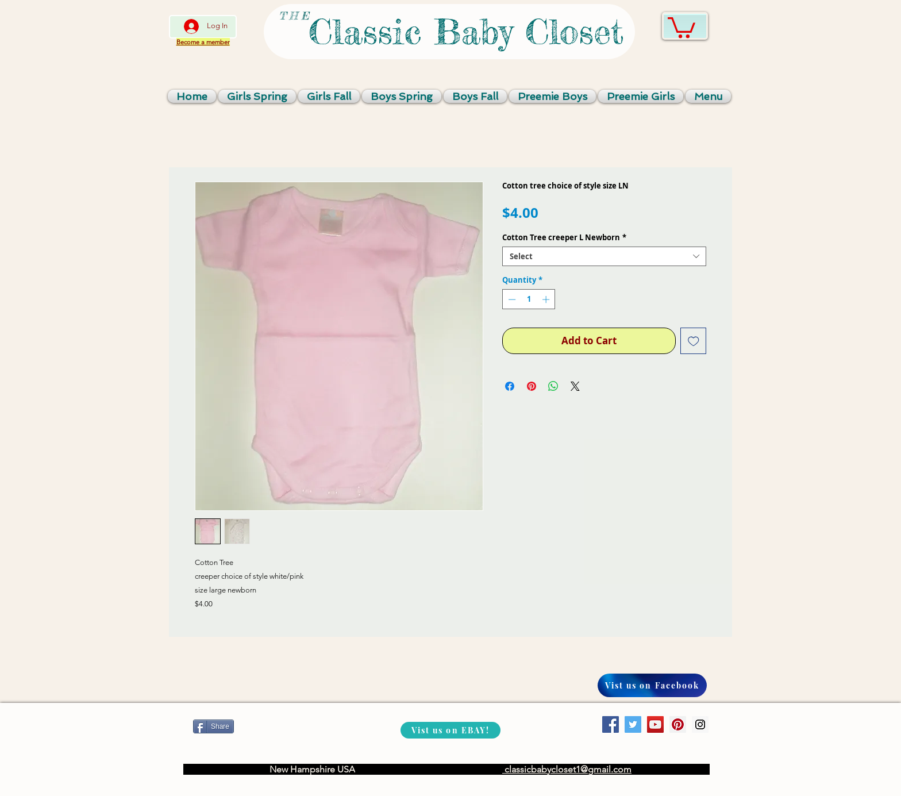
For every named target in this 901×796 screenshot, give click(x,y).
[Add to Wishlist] (693, 341)
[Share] (213, 726)
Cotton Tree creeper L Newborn (564, 237)
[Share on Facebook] (510, 386)
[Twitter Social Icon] (633, 724)
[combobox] (604, 256)
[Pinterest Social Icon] (677, 724)
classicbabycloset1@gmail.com (567, 769)
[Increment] (547, 299)
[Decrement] (511, 299)
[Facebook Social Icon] (610, 724)
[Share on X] (575, 386)
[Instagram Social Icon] (700, 724)
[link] (681, 26)
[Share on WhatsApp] (553, 386)
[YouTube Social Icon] (655, 724)
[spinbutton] (529, 299)
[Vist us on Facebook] (652, 685)
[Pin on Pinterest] (531, 386)
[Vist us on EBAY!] (450, 730)
